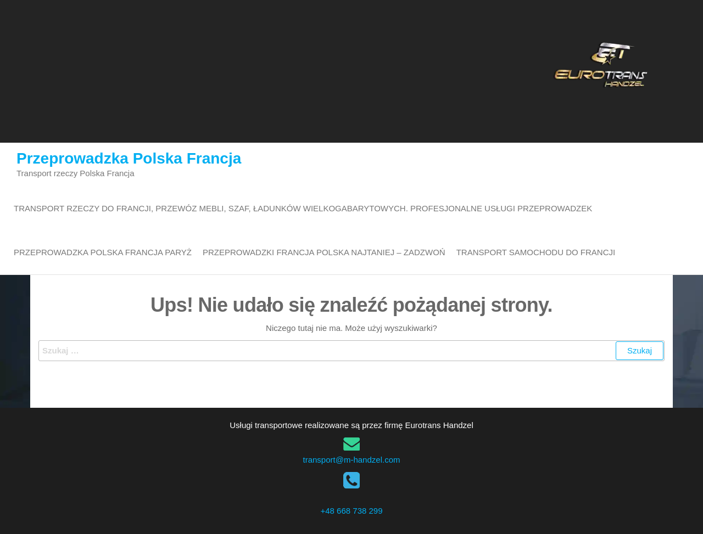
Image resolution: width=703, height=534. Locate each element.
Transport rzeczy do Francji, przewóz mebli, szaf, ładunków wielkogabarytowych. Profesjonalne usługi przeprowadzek (303, 208)
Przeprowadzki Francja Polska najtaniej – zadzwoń (324, 252)
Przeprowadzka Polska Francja (128, 158)
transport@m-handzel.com (351, 459)
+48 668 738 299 (351, 510)
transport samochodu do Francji (535, 252)
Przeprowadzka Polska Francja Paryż (103, 252)
